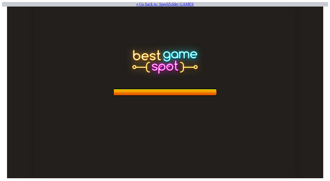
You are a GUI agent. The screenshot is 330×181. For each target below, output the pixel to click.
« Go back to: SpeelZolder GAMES (165, 4)
